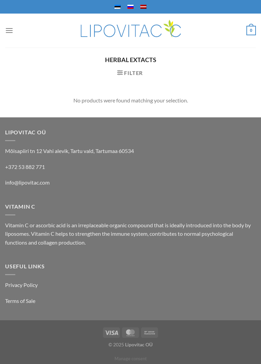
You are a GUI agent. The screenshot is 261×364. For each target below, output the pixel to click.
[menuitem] (117, 7)
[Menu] (9, 30)
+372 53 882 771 (25, 167)
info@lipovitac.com (27, 182)
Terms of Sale (20, 301)
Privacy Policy (21, 285)
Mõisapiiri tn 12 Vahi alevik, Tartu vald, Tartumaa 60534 (69, 151)
